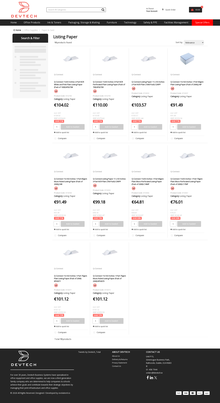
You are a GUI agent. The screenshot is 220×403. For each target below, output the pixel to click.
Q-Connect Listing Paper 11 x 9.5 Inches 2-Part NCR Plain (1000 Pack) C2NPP (148, 83)
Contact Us (116, 366)
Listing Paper (69, 99)
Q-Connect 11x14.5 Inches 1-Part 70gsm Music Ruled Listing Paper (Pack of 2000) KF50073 (109, 278)
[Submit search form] (103, 9)
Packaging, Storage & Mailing (84, 22)
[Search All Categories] (76, 9)
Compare (60, 139)
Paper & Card (48, 30)
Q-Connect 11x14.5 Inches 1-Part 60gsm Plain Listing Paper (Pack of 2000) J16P (186, 83)
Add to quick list (61, 132)
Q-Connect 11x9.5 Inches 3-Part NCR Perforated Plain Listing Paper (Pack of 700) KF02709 (109, 84)
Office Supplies (31, 30)
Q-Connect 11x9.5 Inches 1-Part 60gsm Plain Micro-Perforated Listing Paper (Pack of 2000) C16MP (148, 181)
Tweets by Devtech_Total (89, 352)
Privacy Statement (119, 362)
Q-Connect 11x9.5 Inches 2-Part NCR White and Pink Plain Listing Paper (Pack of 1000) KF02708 (69, 84)
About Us (116, 356)
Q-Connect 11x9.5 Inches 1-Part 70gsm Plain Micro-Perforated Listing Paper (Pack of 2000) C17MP (186, 181)
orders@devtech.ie (154, 372)
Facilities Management (176, 22)
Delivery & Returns (120, 359)
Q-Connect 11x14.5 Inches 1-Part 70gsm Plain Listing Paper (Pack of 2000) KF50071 (70, 278)
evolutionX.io (64, 393)
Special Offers (202, 22)
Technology (130, 22)
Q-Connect (58, 74)
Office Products (32, 22)
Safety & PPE (150, 22)
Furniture (112, 22)
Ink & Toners (54, 22)
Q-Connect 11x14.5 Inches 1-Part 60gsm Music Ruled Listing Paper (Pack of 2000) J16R (70, 181)
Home (14, 22)
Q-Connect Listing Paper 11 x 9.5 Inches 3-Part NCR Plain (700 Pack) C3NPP (109, 180)
